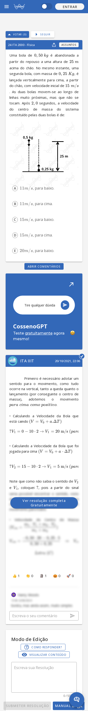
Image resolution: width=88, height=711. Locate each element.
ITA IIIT (27, 361)
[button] (69, 6)
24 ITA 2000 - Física (21, 45)
